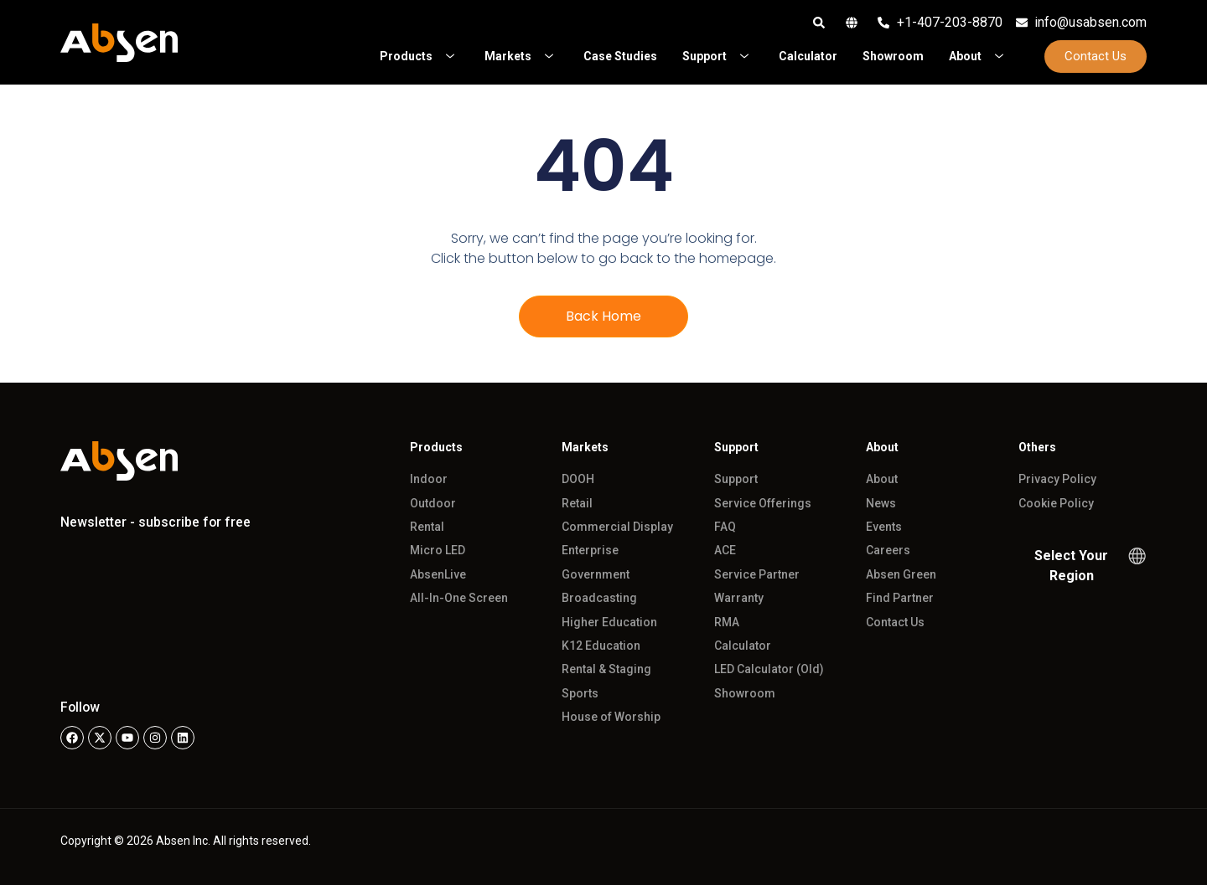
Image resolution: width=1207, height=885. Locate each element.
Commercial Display (617, 526)
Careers (888, 550)
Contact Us (895, 622)
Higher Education (609, 622)
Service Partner (757, 574)
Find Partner (900, 598)
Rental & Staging (606, 669)
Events (884, 526)
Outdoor (433, 503)
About (882, 479)
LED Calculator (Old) (769, 669)
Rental (427, 526)
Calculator (742, 645)
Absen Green (901, 574)
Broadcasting (599, 598)
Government (595, 574)
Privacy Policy (1057, 479)
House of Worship (611, 716)
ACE (725, 550)
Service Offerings (762, 503)
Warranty (739, 598)
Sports (580, 693)
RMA (726, 622)
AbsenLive (438, 574)
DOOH (578, 479)
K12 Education (601, 645)
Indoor (429, 479)
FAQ (725, 526)
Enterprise (590, 550)
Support (736, 479)
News (881, 503)
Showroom (744, 693)
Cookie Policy (1056, 503)
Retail (577, 503)
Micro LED (437, 550)
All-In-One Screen (459, 598)
